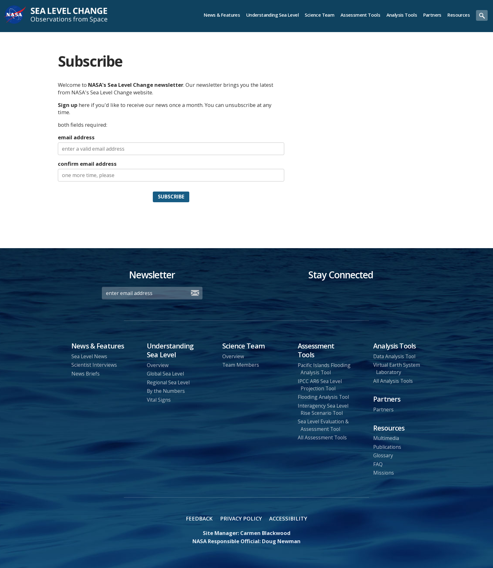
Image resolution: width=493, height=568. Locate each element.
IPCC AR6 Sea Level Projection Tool (320, 385)
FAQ (378, 464)
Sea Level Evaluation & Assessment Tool (323, 425)
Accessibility (288, 518)
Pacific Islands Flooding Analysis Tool (324, 369)
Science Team (319, 15)
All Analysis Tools (393, 380)
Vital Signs (159, 399)
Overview (158, 365)
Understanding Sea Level (272, 15)
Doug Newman (281, 541)
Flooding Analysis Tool (323, 396)
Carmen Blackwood (265, 533)
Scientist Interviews (94, 364)
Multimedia (386, 438)
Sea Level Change (67, 14)
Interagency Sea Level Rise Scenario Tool (323, 409)
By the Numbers (166, 390)
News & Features (222, 15)
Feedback (199, 518)
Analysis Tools (401, 15)
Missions (383, 472)
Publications (387, 446)
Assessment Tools (360, 15)
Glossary (383, 455)
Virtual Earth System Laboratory (396, 368)
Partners (432, 15)
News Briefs (85, 373)
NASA (15, 14)
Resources (458, 15)
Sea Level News (89, 356)
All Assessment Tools (322, 437)
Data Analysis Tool (394, 356)
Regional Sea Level (168, 382)
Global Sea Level (165, 373)
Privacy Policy (241, 518)
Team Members (240, 364)
